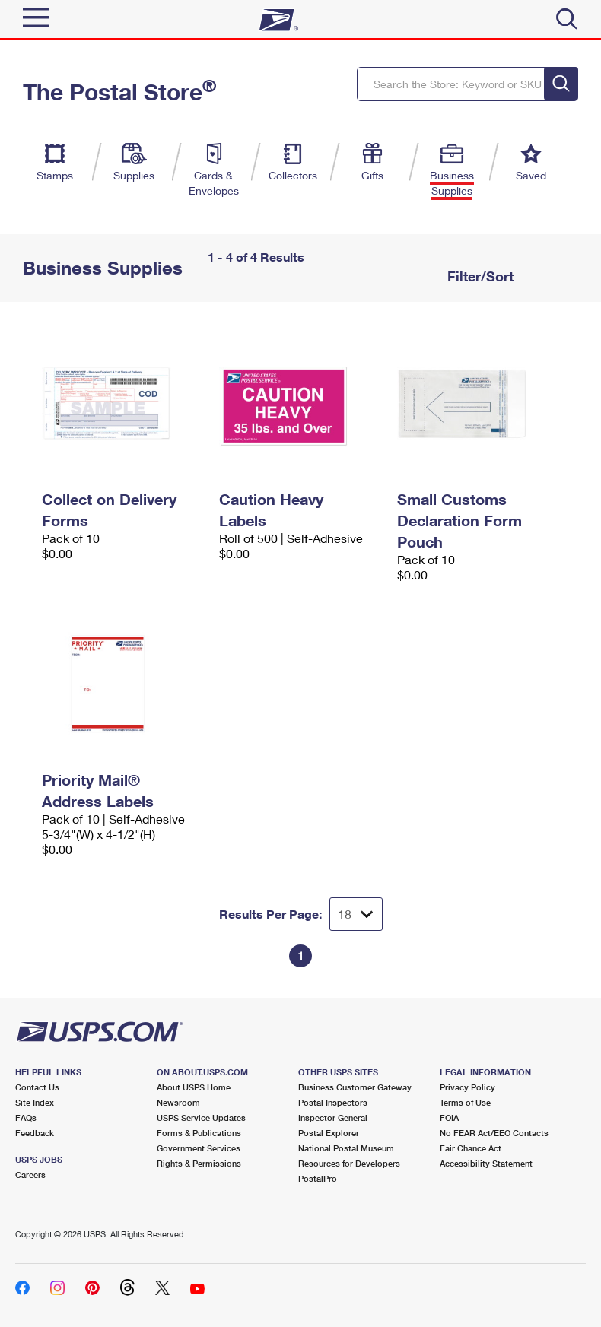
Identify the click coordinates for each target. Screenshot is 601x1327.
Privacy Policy (467, 1087)
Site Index (34, 1102)
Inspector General (332, 1117)
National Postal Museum (346, 1148)
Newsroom (178, 1102)
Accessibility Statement (486, 1163)
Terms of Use (465, 1102)
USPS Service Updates (201, 1117)
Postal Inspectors (332, 1102)
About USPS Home (194, 1087)
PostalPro (317, 1178)
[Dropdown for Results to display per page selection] (356, 914)
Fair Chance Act (470, 1148)
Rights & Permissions (199, 1163)
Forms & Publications (199, 1133)
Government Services (198, 1148)
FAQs (26, 1117)
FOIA (449, 1117)
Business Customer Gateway (355, 1087)
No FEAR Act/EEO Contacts (494, 1133)
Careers (30, 1174)
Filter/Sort (479, 276)
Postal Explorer (328, 1133)
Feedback (34, 1133)
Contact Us (37, 1087)
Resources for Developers (349, 1163)
